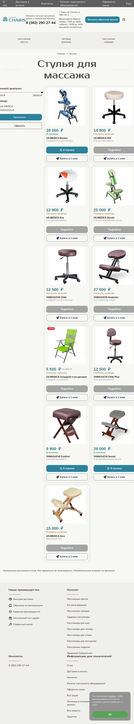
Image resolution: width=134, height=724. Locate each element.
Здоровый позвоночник (79, 653)
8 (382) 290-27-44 (19, 665)
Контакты (47, 3)
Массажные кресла (77, 599)
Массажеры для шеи (78, 623)
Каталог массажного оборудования (72, 3)
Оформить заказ (108, 3)
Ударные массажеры (78, 617)
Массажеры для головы (80, 629)
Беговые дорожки (77, 605)
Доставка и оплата (22, 3)
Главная (61, 53)
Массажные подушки (78, 647)
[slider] (42, 92)
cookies (112, 696)
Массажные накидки (78, 611)
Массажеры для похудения (82, 641)
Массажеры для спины (79, 635)
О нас (5, 3)
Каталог (73, 53)
